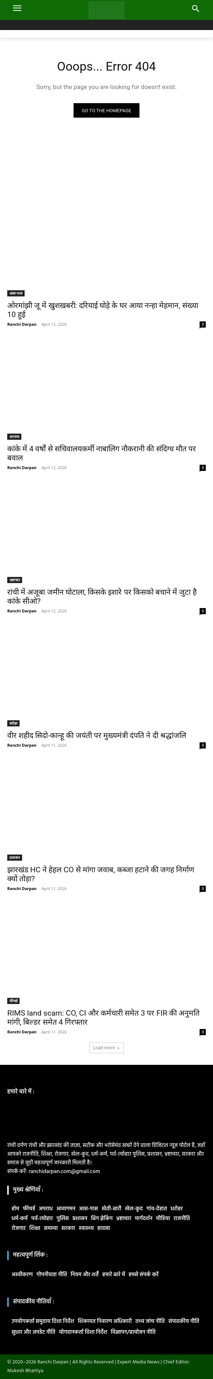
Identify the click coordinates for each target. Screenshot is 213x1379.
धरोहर (13, 723)
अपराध (14, 436)
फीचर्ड (13, 1000)
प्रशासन (14, 857)
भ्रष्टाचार (14, 579)
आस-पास (15, 293)
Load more (106, 1048)
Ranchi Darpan (22, 324)
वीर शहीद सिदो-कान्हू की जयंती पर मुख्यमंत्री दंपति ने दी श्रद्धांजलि (96, 735)
